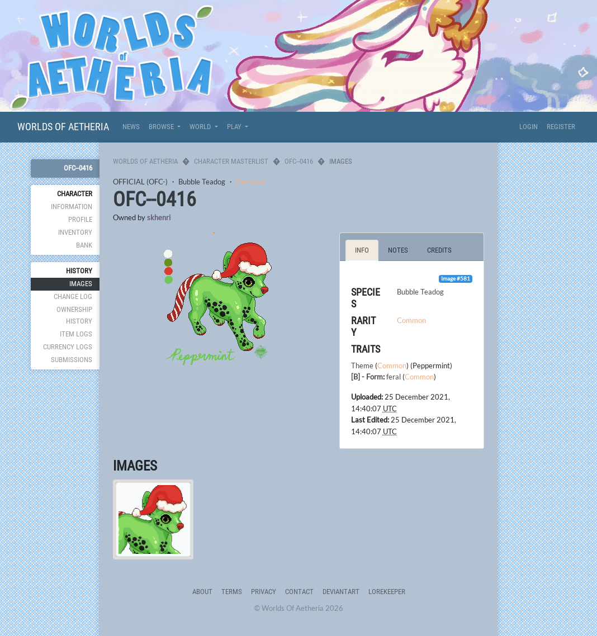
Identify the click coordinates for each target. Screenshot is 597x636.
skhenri (158, 217)
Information (71, 206)
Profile (80, 219)
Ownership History (74, 315)
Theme (362, 365)
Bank (84, 245)
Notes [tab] (398, 250)
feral (393, 376)
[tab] (153, 520)
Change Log (73, 296)
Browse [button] (162, 126)
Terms (231, 591)
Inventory (75, 232)
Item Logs (76, 334)
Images (80, 283)
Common (250, 181)
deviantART (341, 591)
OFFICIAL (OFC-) (140, 181)
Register (561, 126)
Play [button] (235, 126)
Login (528, 126)
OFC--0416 (78, 168)
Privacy (263, 591)
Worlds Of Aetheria (63, 126)
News (131, 126)
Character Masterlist (231, 161)
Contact (299, 591)
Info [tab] (362, 250)
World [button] (200, 126)
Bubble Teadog (201, 181)
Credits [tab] (439, 250)
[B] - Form (367, 376)
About (202, 591)
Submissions (71, 359)
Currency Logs (67, 347)
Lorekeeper (386, 591)
